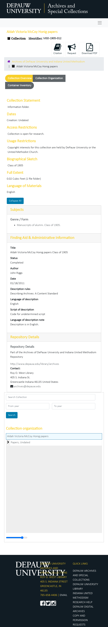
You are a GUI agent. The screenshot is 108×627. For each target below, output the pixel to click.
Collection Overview (20, 78)
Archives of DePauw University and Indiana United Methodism (48, 61)
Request (71, 49)
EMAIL (63, 595)
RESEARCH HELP (82, 602)
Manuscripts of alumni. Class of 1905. (39, 225)
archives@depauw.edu (27, 386)
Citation (57, 49)
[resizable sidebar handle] (16, 537)
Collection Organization (49, 78)
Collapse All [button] (15, 201)
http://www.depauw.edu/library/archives (34, 364)
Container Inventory (19, 85)
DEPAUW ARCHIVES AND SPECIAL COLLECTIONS (84, 575)
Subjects (16, 210)
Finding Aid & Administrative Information (42, 238)
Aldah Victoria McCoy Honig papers (27, 436)
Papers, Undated (20, 442)
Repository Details (24, 337)
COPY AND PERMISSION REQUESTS (80, 620)
